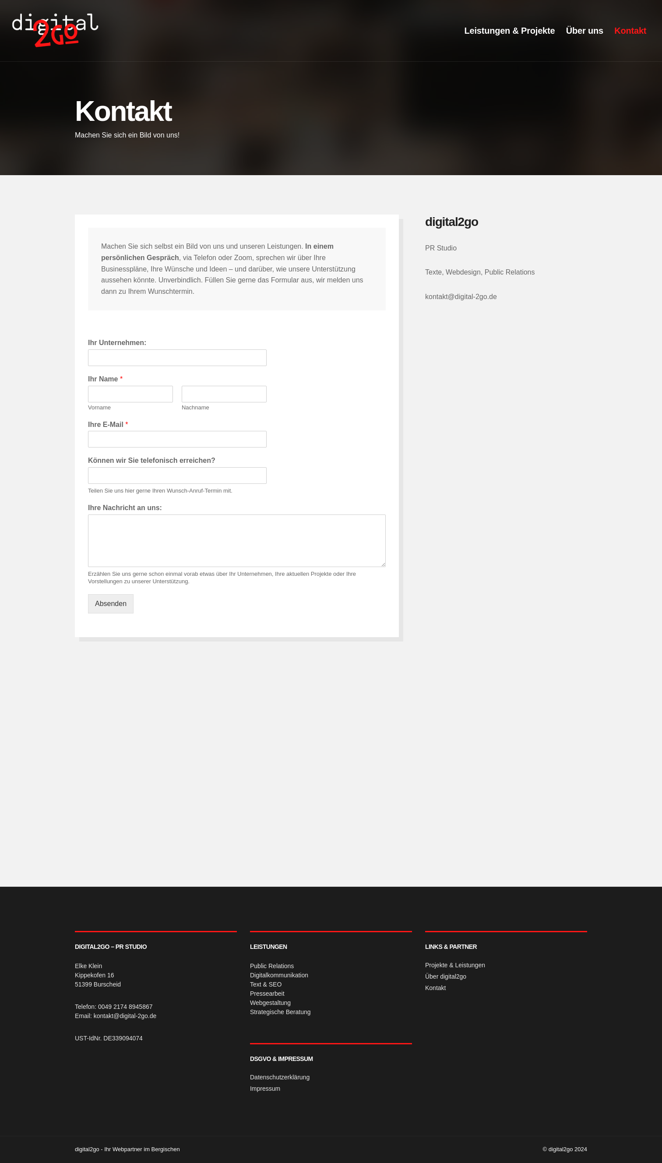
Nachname (195, 407)
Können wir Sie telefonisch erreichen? (151, 460)
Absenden (111, 603)
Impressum (265, 1088)
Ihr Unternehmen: (117, 342)
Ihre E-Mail (108, 424)
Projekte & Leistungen (455, 965)
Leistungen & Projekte (507, 30)
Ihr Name (105, 379)
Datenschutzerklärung (280, 1077)
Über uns (583, 30)
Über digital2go (445, 976)
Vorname (99, 407)
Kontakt (628, 30)
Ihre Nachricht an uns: (125, 507)
